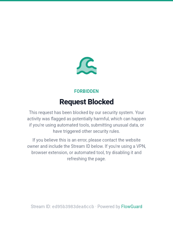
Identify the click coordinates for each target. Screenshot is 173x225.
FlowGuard (131, 206)
